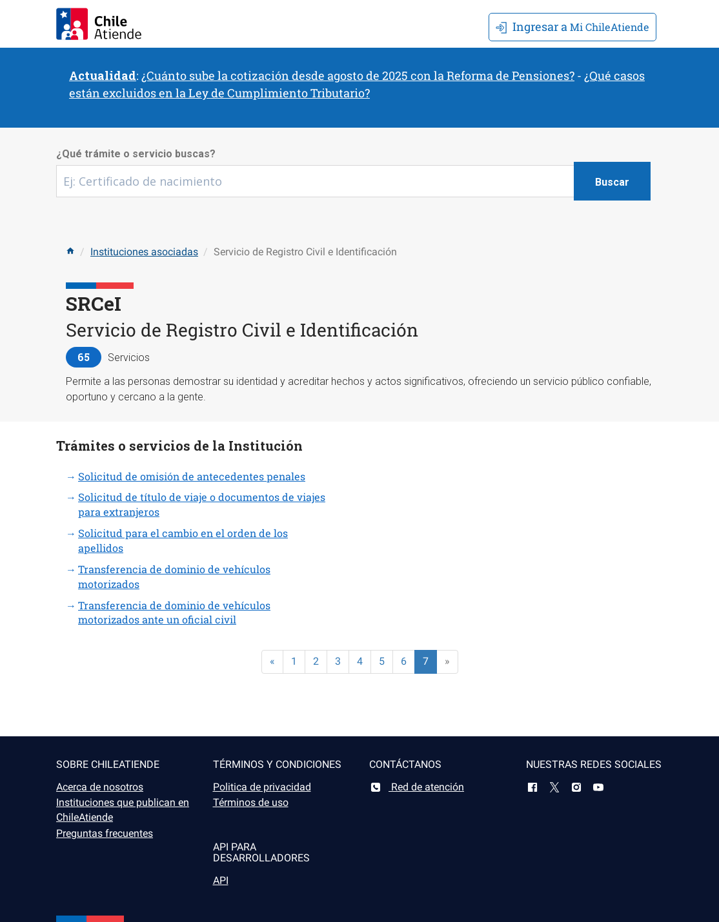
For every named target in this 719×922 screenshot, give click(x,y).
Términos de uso (251, 802)
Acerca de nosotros (99, 787)
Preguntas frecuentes (104, 833)
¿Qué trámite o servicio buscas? (136, 154)
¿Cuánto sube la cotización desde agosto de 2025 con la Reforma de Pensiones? (357, 75)
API (220, 880)
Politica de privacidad (262, 787)
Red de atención (416, 787)
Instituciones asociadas (144, 252)
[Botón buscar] (612, 181)
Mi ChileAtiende (572, 26)
